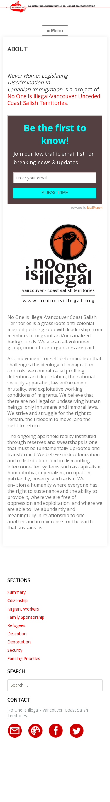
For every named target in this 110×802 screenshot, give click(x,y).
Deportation (19, 641)
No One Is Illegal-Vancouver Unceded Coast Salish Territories (53, 99)
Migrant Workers (23, 609)
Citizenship (17, 600)
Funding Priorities (23, 658)
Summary (16, 592)
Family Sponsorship (25, 617)
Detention (16, 633)
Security (14, 650)
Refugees (16, 625)
